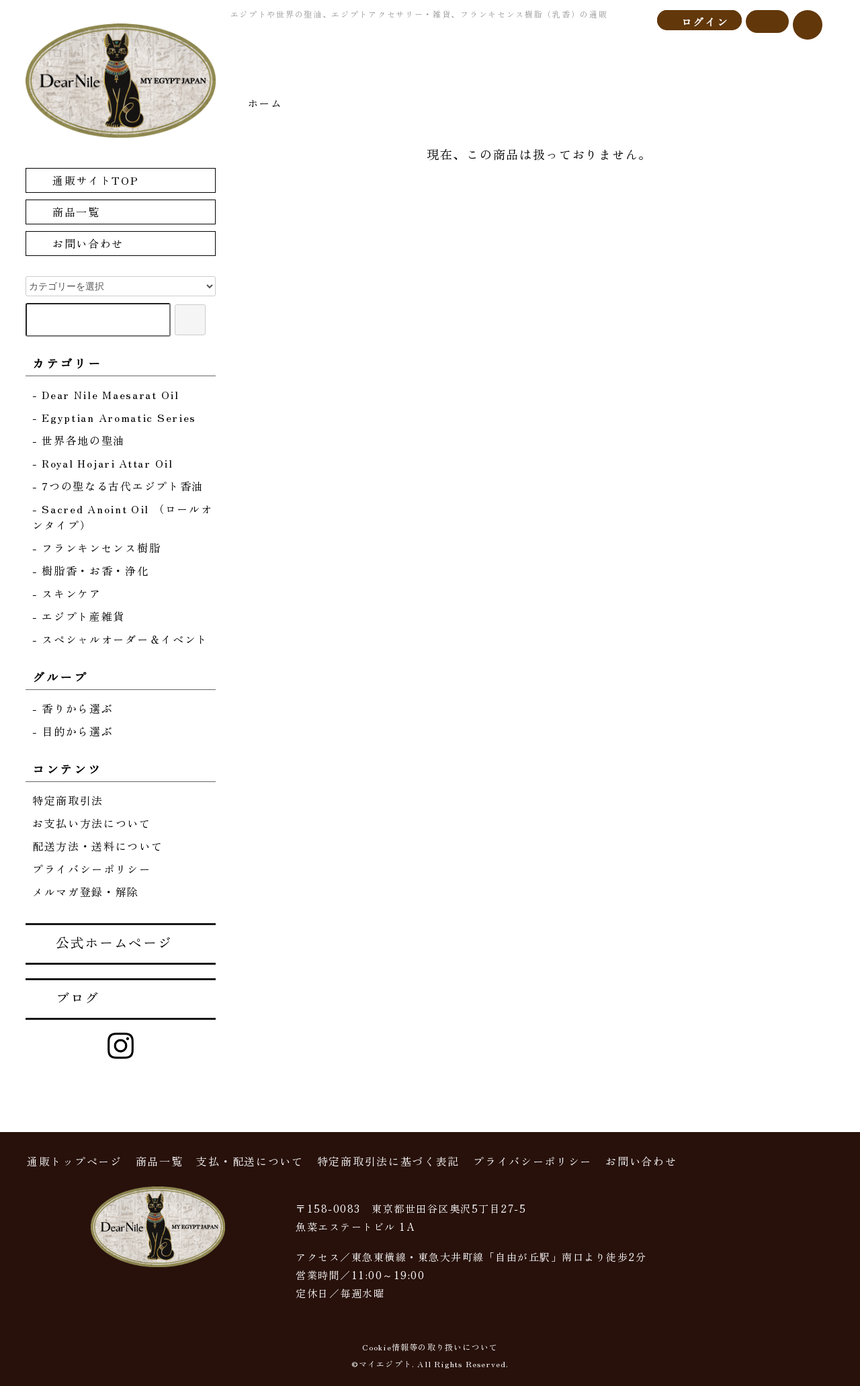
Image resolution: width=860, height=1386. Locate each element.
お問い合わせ (78, 242)
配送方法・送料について (97, 846)
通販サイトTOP (86, 179)
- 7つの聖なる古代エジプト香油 (118, 486)
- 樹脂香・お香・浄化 (90, 570)
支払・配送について (249, 1161)
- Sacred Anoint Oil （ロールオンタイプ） (122, 517)
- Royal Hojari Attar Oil (102, 463)
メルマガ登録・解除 (85, 891)
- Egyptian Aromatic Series (114, 417)
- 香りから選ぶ (73, 708)
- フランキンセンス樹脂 (96, 547)
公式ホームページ (104, 942)
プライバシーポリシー (91, 869)
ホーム (265, 103)
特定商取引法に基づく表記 (388, 1161)
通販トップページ (74, 1161)
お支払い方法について (91, 823)
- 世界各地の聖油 (78, 440)
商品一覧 (66, 211)
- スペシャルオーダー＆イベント (120, 639)
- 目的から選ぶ (73, 731)
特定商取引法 (67, 800)
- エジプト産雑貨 (78, 616)
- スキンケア (66, 593)
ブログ (67, 997)
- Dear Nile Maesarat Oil (105, 394)
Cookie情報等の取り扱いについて (430, 1346)
